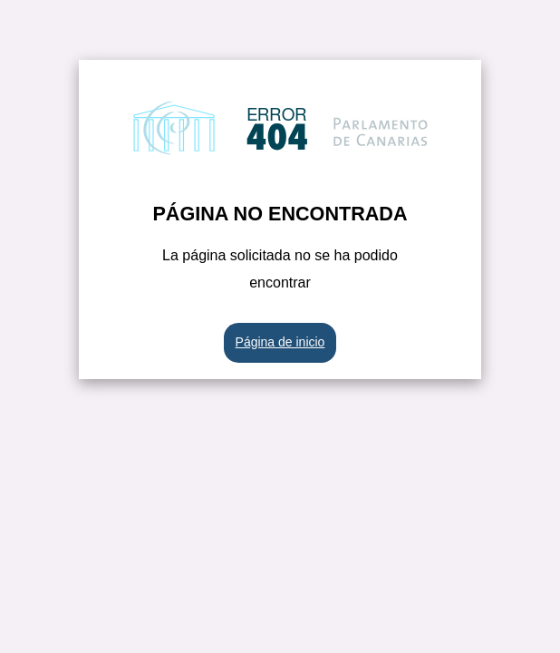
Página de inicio (280, 342)
